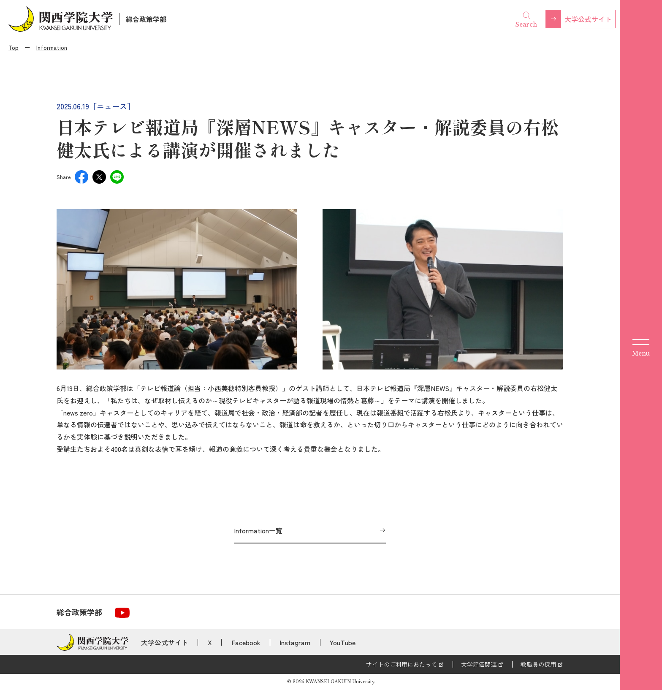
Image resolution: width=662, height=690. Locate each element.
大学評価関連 (478, 664)
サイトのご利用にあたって (401, 664)
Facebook (245, 642)
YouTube (342, 642)
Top (13, 47)
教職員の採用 (538, 664)
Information (51, 47)
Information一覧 (258, 530)
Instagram (294, 642)
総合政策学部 (146, 19)
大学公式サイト (588, 19)
